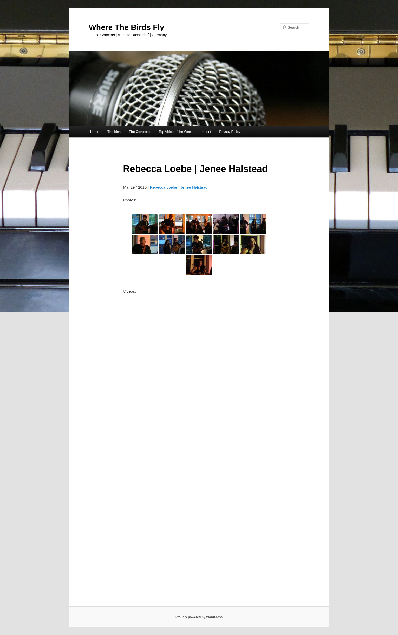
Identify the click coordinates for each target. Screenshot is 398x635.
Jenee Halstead (193, 187)
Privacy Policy (229, 132)
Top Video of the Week (175, 132)
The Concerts (140, 132)
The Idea (114, 132)
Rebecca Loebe (163, 187)
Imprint (206, 132)
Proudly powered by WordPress (199, 617)
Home (94, 132)
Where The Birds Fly (126, 27)
